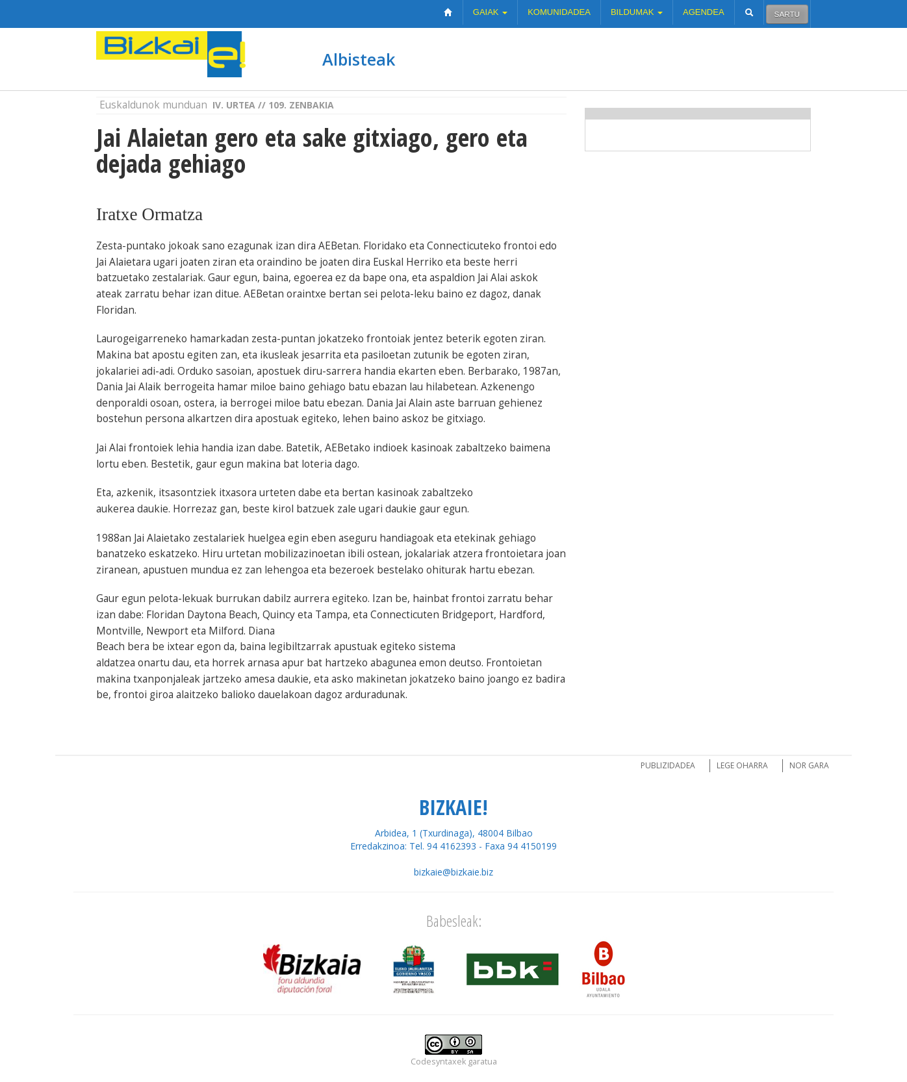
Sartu (787, 14)
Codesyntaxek (438, 1061)
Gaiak (490, 12)
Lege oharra (742, 765)
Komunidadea (559, 12)
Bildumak (637, 12)
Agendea (703, 12)
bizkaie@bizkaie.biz (453, 872)
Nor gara (809, 765)
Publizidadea (668, 765)
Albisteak (358, 59)
